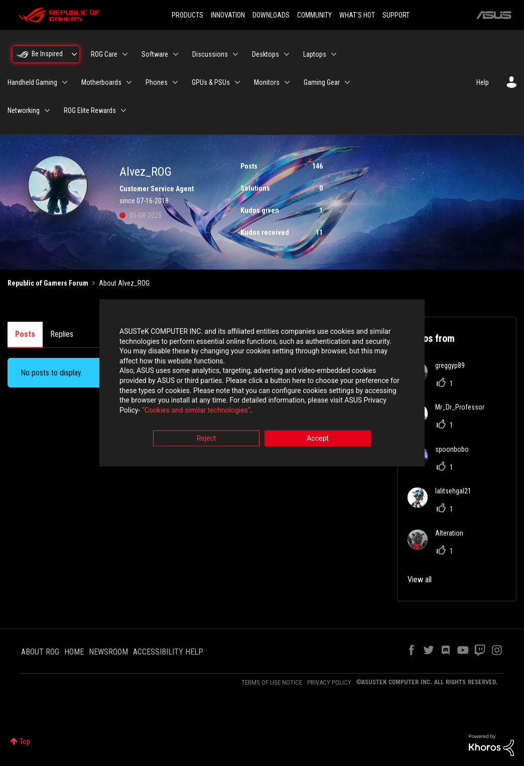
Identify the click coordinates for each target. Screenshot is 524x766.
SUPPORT (396, 15)
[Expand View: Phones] (175, 82)
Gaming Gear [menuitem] (322, 82)
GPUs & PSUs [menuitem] (211, 82)
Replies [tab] (61, 334)
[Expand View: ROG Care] (125, 54)
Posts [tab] (25, 334)
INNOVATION (228, 15)
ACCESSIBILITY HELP (168, 652)
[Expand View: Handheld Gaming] (65, 82)
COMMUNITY (314, 15)
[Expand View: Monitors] (287, 82)
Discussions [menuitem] (210, 54)
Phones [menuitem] (157, 82)
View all (420, 579)
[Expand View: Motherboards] (129, 82)
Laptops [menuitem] (314, 54)
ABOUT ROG (40, 652)
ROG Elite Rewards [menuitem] (90, 110)
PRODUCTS (187, 15)
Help (482, 82)
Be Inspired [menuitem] (47, 54)
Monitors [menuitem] (267, 82)
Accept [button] (318, 439)
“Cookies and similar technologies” (196, 410)
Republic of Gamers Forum (48, 283)
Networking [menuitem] (24, 110)
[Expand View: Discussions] (235, 54)
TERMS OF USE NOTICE (271, 682)
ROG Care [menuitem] (104, 54)
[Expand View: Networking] (47, 110)
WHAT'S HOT (357, 15)
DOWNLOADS (271, 15)
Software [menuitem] (155, 54)
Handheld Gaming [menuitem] (32, 82)
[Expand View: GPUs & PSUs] (237, 82)
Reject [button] (206, 439)
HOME (74, 652)
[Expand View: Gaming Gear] (347, 82)
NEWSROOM (108, 652)
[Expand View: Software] (176, 54)
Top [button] (25, 741)
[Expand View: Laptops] (334, 54)
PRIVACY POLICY (329, 682)
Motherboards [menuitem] (101, 82)
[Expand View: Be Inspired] (74, 54)
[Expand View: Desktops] (287, 54)
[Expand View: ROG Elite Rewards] (123, 110)
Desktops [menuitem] (265, 54)
